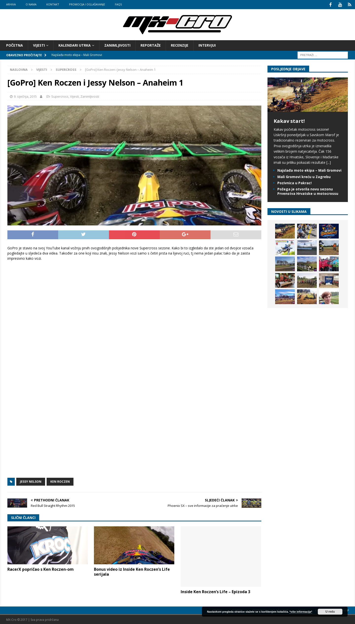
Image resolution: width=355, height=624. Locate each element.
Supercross (60, 96)
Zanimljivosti (117, 44)
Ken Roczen (60, 481)
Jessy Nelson (30, 481)
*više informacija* (300, 611)
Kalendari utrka (74, 44)
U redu (330, 611)
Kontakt (52, 4)
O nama (31, 4)
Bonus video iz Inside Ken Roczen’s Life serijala (132, 571)
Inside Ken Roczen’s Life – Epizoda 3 (215, 591)
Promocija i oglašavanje (87, 4)
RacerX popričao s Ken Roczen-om (40, 568)
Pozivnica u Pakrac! (294, 182)
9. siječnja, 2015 (25, 96)
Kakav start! (289, 120)
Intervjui (207, 44)
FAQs (118, 4)
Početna (14, 44)
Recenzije (179, 44)
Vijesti (39, 44)
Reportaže (151, 44)
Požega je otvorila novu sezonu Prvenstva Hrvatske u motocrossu (307, 190)
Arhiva (11, 4)
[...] (328, 162)
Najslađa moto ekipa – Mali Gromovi (309, 169)
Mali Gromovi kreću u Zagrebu (304, 176)
